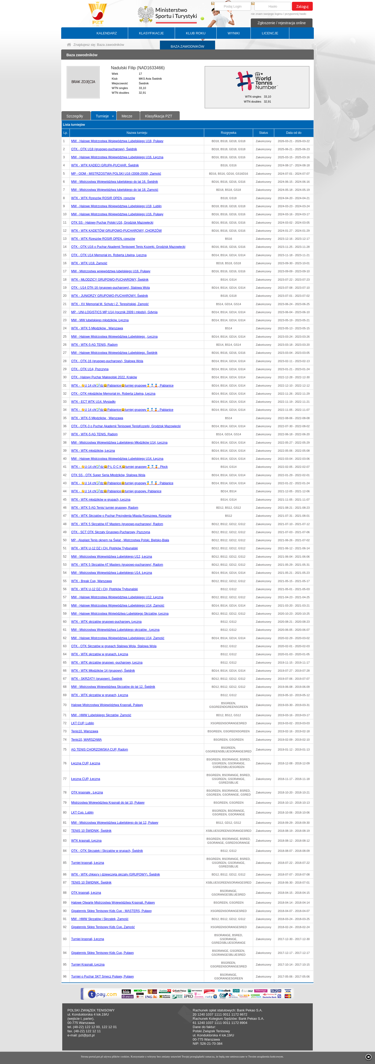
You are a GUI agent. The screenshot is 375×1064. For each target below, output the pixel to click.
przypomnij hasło (295, 13)
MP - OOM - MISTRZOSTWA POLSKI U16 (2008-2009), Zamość (116, 173)
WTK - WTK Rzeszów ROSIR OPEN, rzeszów (103, 198)
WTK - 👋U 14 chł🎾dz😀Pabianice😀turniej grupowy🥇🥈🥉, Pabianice (122, 410)
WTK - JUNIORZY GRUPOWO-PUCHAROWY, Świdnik (109, 296)
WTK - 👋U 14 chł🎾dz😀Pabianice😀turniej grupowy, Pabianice (116, 491)
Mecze (127, 116)
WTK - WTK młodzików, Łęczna (93, 450)
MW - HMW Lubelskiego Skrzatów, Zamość (101, 715)
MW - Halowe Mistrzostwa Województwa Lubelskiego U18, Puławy (117, 141)
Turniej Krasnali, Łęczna (87, 964)
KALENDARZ (107, 33)
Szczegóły (74, 116)
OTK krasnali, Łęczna (86, 893)
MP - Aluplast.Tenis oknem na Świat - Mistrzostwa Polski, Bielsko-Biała (120, 540)
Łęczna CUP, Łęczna (85, 763)
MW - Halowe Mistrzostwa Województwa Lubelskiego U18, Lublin (116, 206)
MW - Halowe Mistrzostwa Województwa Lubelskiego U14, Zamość (117, 605)
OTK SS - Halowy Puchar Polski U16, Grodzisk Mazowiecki (112, 222)
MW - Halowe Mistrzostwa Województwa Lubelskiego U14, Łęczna (117, 459)
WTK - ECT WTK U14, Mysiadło (93, 402)
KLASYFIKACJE (151, 33)
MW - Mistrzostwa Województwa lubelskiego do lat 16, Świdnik (114, 182)
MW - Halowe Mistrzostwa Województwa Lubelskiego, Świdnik (114, 353)
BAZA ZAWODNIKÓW (187, 46)
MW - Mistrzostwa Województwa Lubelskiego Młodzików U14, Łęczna (119, 442)
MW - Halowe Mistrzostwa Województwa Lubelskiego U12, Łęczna (117, 597)
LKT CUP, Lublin (82, 723)
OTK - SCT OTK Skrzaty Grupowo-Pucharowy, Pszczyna (110, 532)
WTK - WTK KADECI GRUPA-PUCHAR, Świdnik (105, 165)
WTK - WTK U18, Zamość (89, 263)
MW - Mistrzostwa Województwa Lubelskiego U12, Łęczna (111, 556)
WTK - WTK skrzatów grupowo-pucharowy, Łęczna (106, 622)
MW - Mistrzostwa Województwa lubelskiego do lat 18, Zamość (114, 190)
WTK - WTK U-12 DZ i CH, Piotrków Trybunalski (104, 548)
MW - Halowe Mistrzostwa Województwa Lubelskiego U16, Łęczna (117, 157)
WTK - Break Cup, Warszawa (91, 581)
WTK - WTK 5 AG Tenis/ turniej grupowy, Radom (104, 507)
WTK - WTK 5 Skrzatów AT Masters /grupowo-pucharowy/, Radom (117, 524)
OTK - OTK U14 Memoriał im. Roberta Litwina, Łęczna (108, 255)
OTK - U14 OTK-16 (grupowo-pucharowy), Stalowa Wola (110, 287)
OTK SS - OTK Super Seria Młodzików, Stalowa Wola (108, 475)
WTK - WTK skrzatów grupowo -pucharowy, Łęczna (106, 662)
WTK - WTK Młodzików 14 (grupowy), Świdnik (103, 670)
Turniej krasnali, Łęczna (87, 863)
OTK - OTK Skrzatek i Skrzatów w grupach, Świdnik (107, 851)
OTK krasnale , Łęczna (87, 792)
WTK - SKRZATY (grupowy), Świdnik (96, 679)
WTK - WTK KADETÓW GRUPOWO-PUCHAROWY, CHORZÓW (116, 230)
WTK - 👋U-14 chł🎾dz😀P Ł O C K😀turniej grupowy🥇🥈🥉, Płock (119, 467)
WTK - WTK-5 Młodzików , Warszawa (97, 418)
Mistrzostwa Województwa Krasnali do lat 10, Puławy (108, 802)
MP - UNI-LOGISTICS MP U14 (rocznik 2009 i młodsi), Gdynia (114, 312)
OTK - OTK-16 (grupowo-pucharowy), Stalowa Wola (107, 361)
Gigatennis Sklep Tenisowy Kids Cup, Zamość (103, 927)
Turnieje (102, 116)
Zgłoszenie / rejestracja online (282, 23)
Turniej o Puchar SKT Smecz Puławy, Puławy (102, 976)
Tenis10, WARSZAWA (86, 739)
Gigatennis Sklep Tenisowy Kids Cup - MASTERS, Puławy (111, 911)
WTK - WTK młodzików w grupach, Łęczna (100, 499)
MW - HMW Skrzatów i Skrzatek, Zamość (99, 919)
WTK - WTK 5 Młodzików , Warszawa (97, 328)
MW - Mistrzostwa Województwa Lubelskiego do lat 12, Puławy (114, 822)
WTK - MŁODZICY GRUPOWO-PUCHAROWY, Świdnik (109, 279)
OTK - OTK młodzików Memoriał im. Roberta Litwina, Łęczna (113, 393)
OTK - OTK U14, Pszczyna (89, 369)
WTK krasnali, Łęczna (86, 840)
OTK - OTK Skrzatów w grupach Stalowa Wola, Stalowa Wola (114, 646)
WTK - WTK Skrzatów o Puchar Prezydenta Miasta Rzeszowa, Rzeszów (121, 516)
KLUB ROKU (195, 33)
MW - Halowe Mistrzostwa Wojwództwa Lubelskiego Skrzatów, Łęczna (119, 613)
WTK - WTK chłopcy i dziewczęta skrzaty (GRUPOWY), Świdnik (115, 874)
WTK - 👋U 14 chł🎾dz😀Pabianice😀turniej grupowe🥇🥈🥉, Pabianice (122, 385)
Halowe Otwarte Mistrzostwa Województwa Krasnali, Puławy (113, 902)
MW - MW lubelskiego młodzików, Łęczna (100, 320)
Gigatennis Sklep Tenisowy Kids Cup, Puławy (102, 953)
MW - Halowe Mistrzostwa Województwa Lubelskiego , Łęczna (114, 336)
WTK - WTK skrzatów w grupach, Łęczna (99, 654)
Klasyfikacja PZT (158, 116)
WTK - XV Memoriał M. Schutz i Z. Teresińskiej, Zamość (110, 304)
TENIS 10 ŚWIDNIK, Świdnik (91, 831)
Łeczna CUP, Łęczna (85, 779)
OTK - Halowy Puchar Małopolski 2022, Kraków (104, 377)
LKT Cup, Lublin (82, 812)
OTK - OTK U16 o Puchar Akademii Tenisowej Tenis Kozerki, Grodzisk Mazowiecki (128, 247)
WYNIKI (234, 33)
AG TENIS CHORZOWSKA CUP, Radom (99, 749)
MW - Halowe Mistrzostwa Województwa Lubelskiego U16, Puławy (117, 214)
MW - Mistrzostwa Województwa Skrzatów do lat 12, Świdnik (113, 687)
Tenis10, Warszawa (84, 731)
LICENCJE (270, 33)
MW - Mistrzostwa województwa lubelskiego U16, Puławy (110, 271)
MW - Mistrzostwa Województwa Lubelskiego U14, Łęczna (111, 573)
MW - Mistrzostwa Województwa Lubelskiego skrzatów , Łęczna (115, 630)
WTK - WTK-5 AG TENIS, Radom (94, 345)
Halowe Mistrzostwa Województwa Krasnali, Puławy (107, 705)
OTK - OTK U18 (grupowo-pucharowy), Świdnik (104, 149)
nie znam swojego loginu (266, 13)
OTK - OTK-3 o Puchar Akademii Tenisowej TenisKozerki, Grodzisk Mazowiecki (125, 426)
